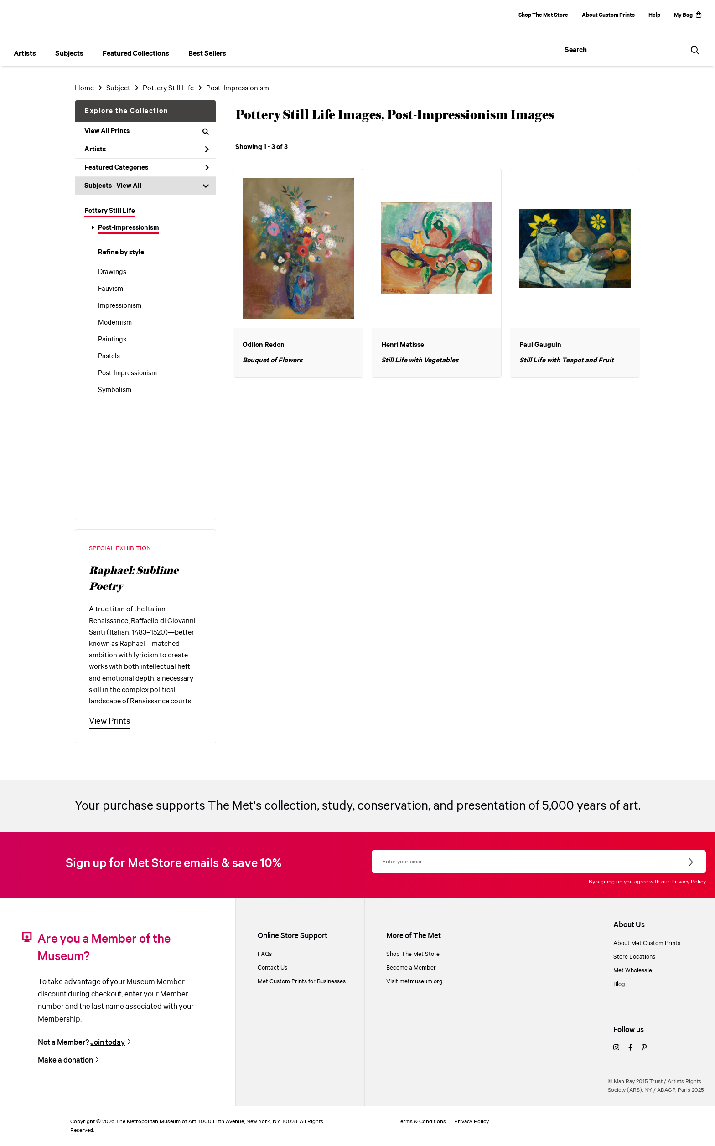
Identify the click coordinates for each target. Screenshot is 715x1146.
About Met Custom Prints (646, 943)
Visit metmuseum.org (414, 981)
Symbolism (114, 390)
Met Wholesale (632, 970)
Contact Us (272, 968)
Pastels (109, 356)
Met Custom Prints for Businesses (302, 981)
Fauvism (110, 289)
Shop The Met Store (543, 15)
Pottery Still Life (109, 211)
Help (654, 15)
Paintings (112, 339)
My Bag (687, 15)
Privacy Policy (688, 882)
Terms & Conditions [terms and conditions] (421, 1121)
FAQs (265, 954)
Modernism (115, 322)
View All (128, 186)
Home (84, 88)
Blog (619, 984)
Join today (107, 1042)
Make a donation (65, 1060)
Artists (146, 149)
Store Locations (634, 957)
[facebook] (630, 1048)
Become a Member (411, 968)
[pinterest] (644, 1048)
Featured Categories (146, 167)
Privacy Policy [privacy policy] (471, 1121)
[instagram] (616, 1048)
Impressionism (119, 305)
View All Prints (146, 131)
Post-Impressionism (128, 227)
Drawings (112, 272)
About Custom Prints (608, 15)
